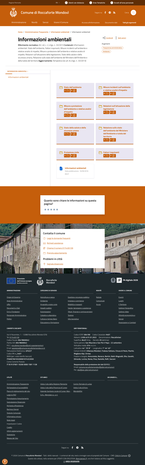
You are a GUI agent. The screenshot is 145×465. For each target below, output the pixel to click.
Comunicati (100, 300)
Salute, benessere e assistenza (79, 308)
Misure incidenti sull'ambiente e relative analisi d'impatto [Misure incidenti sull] (116, 89)
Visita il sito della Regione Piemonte (53, 384)
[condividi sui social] (107, 38)
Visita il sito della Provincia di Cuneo (53, 387)
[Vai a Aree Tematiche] (97, 2)
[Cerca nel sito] (133, 12)
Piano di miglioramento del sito (18, 391)
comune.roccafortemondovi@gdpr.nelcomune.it (96, 367)
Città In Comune (121, 455)
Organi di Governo (13, 297)
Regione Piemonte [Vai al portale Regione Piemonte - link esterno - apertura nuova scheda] (15, 2)
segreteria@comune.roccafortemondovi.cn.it (28, 348)
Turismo (71, 315)
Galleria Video (124, 311)
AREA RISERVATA (71, 461)
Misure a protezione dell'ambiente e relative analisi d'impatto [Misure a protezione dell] (77, 108)
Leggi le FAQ (11, 394)
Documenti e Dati (13, 308)
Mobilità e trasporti (75, 304)
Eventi (121, 297)
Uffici (9, 304)
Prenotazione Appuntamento (18, 398)
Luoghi (121, 300)
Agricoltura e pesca (47, 297)
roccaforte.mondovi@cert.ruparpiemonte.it (27, 345)
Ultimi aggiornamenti (15, 431)
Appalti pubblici (46, 308)
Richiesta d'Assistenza (15, 405)
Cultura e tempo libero (48, 319)
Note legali (11, 420)
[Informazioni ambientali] (61, 168)
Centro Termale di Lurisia (82, 384)
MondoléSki (77, 391)
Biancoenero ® (81, 458)
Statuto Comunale (14, 413)
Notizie (98, 297)
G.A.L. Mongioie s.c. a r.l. (49, 394)
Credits (9, 427)
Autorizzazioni (45, 311)
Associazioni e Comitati (127, 322)
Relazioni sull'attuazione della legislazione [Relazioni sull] (116, 107)
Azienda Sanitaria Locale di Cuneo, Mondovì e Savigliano (61, 391)
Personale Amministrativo (16, 315)
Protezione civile (71, 152)
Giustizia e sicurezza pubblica (78, 297)
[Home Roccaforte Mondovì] (39, 12)
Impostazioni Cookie (14, 423)
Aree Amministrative (14, 300)
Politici (9, 319)
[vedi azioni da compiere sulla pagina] (120, 38)
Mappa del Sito (12, 438)
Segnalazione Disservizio (16, 402)
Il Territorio (122, 304)
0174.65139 (14, 337)
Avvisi (98, 304)
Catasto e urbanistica (48, 315)
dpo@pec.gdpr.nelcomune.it (87, 369)
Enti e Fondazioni (13, 311)
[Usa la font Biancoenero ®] (74, 2)
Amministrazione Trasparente (36, 32)
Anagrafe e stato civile (48, 304)
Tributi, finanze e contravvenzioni (80, 311)
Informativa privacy (14, 416)
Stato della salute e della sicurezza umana (75, 129)
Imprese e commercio (76, 300)
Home (20, 32)
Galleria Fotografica (126, 308)
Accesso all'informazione (91, 22)
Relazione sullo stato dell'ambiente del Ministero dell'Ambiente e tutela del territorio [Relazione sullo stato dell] (115, 132)
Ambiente (44, 300)
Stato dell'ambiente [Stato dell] (72, 87)
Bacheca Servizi (13, 409)
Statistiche (11, 434)
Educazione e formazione (49, 322)
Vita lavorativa (73, 319)
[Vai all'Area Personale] (122, 2)
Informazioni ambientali (60, 32)
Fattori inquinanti (111, 152)
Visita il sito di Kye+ (80, 387)
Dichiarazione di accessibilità (17, 387)
